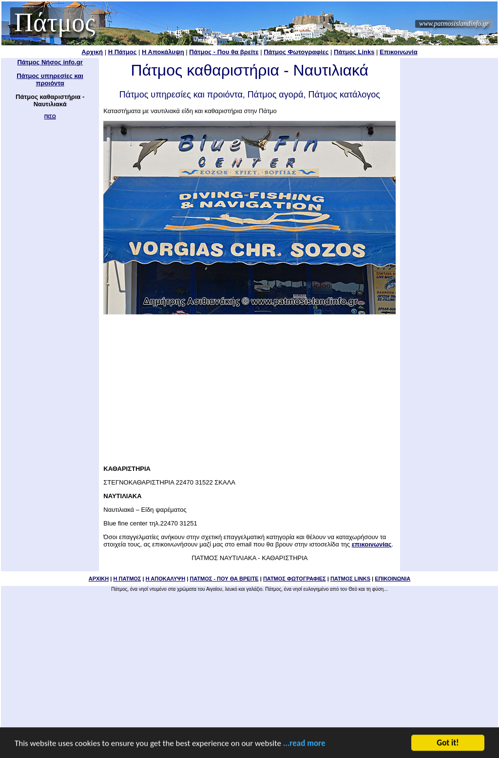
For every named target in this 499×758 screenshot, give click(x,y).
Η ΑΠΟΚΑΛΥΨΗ (165, 579)
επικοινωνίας (372, 544)
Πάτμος (54, 22)
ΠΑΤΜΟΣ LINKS (350, 579)
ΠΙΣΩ (50, 116)
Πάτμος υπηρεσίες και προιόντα (50, 79)
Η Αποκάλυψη (163, 52)
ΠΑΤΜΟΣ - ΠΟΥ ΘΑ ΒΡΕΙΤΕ (224, 579)
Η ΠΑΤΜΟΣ (127, 579)
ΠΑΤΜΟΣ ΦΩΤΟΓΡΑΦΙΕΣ (294, 579)
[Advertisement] (249, 386)
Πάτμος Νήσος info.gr (49, 62)
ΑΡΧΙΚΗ (99, 579)
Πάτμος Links (354, 52)
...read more (304, 744)
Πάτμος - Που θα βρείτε (223, 52)
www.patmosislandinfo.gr (454, 23)
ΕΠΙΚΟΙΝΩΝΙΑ (392, 579)
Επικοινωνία (399, 52)
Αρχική (92, 52)
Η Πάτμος (122, 52)
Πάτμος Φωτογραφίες (296, 52)
